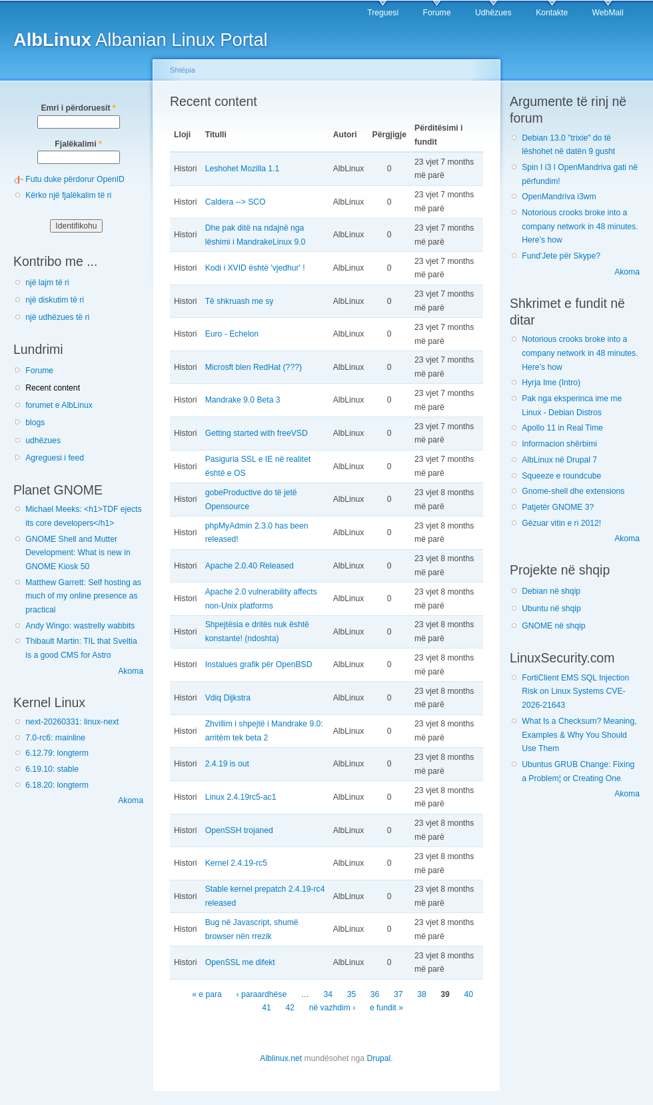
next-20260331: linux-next (72, 721)
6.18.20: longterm (57, 785)
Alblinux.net (281, 1058)
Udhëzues (493, 12)
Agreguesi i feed (54, 458)
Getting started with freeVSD (256, 433)
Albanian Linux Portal (140, 39)
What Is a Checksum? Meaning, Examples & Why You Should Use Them (579, 734)
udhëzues (43, 440)
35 (351, 994)
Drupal (378, 1058)
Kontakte (552, 12)
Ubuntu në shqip (551, 608)
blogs (35, 422)
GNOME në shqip (553, 625)
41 (266, 1008)
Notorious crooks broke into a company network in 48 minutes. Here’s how (580, 226)
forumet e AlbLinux (59, 405)
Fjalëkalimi (78, 144)
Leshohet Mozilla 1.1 (242, 168)
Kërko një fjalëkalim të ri (68, 195)
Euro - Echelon (232, 334)
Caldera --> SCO (235, 202)
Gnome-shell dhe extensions (573, 491)
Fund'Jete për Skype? (561, 256)
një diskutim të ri (54, 300)
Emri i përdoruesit (78, 108)
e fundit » (386, 1008)
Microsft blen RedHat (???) (253, 367)
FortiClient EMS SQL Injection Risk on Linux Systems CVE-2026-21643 (575, 691)
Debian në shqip (551, 591)
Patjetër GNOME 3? (558, 507)
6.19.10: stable (52, 769)
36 (375, 994)
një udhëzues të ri (57, 317)
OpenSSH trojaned (239, 830)
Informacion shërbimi (559, 444)
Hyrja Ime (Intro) (551, 382)
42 (290, 1008)
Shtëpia (182, 70)
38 (421, 994)
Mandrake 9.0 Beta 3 (243, 400)
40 (468, 994)
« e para (207, 994)
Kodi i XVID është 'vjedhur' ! (255, 268)
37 (398, 994)
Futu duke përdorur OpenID (75, 179)
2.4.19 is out (227, 763)
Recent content (52, 388)
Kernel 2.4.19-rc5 (236, 863)
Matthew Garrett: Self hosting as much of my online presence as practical (83, 596)
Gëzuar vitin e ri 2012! (561, 523)
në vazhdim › (332, 1008)
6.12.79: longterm (57, 753)
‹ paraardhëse (261, 994)
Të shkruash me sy (239, 301)
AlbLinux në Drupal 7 (559, 460)
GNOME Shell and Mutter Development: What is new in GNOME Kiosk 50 (77, 553)
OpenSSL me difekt (240, 962)
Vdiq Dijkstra (228, 697)
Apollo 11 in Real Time (562, 428)
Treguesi (382, 12)
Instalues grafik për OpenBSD (259, 664)
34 (328, 994)
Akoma (130, 671)
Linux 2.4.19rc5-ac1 (241, 797)
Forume (437, 12)
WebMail (608, 12)
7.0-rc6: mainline (55, 737)
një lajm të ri (47, 282)
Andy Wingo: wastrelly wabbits (80, 625)
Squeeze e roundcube (561, 476)
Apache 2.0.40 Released (249, 565)
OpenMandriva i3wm (559, 196)
